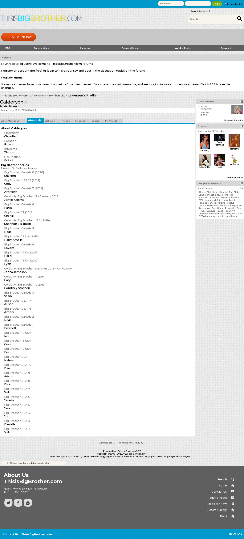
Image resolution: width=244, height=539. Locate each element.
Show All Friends (234, 177)
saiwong (204, 150)
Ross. (219, 167)
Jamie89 (234, 148)
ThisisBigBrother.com (36, 534)
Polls (223, 516)
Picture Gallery (216, 510)
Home (222, 485)
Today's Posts (129, 48)
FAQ (7, 48)
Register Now (217, 504)
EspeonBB (204, 167)
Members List (57, 95)
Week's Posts (183, 48)
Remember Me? (234, 4)
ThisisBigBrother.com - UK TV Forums (24, 95)
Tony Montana (219, 143)
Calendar (85, 48)
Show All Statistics (233, 120)
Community (42, 48)
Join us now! (19, 37)
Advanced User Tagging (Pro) (99, 456)
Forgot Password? (200, 11)
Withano (234, 164)
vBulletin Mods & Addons (129, 456)
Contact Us (219, 491)
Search (226, 48)
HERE (18, 77)
